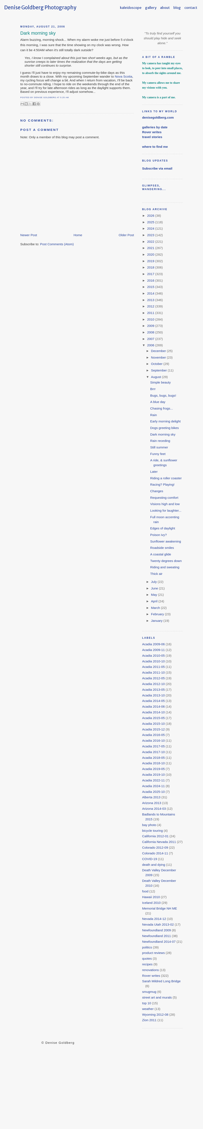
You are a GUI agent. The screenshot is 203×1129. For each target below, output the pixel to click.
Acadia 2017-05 (153, 746)
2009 (151, 325)
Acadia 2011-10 (153, 672)
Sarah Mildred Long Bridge (161, 981)
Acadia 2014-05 (153, 701)
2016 (151, 280)
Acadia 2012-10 (153, 684)
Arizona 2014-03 (154, 808)
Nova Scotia (123, 76)
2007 (151, 339)
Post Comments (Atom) (57, 244)
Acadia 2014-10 (153, 712)
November (159, 357)
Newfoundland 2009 (156, 930)
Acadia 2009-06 (153, 644)
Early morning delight (165, 421)
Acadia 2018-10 (153, 763)
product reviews (153, 953)
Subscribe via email (157, 168)
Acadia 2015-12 (153, 729)
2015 (151, 287)
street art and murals (157, 997)
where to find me (155, 146)
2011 (151, 313)
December (159, 351)
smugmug (149, 991)
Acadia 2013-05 (153, 689)
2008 (151, 332)
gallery (151, 7)
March (156, 608)
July (154, 582)
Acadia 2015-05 (153, 718)
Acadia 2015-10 (153, 723)
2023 (151, 235)
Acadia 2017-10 (153, 752)
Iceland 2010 (151, 902)
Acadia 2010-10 (153, 661)
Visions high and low (165, 504)
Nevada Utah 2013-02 (158, 924)
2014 (151, 293)
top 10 (146, 1003)
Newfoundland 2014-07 (159, 941)
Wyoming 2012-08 (155, 1014)
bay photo (149, 825)
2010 (151, 319)
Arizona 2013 (151, 803)
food (145, 891)
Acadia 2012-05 (153, 678)
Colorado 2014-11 (155, 853)
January (157, 620)
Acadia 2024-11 (153, 786)
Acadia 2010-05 (153, 655)
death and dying (153, 864)
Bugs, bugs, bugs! (163, 395)
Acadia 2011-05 (153, 667)
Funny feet (157, 454)
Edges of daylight (162, 528)
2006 (151, 345)
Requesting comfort (164, 497)
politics (147, 947)
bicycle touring (152, 830)
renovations (150, 970)
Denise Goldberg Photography (40, 7)
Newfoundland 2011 (156, 936)
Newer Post (28, 235)
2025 (151, 222)
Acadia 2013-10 (153, 695)
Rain (153, 415)
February (158, 614)
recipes (147, 964)
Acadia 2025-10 (153, 791)
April (154, 601)
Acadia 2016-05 (153, 735)
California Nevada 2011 (159, 842)
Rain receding (160, 441)
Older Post (126, 235)
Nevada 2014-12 (154, 919)
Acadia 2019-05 (153, 769)
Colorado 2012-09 (155, 847)
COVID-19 (149, 859)
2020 (151, 254)
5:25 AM (64, 97)
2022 (151, 241)
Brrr (153, 389)
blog (177, 7)
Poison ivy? (158, 535)
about (165, 7)
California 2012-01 (155, 836)
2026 (151, 215)
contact (190, 7)
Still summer (159, 447)
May (154, 594)
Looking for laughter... (165, 510)
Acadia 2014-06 (153, 706)
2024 (151, 228)
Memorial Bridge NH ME (159, 908)
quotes (147, 958)
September (159, 370)
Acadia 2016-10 (153, 740)
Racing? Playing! (162, 484)
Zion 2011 (149, 1020)
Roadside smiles (162, 547)
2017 (151, 274)
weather (148, 1009)
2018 (151, 267)
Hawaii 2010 (151, 897)
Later (154, 471)
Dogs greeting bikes (164, 428)
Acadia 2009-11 (153, 650)
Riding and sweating (164, 567)
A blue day (157, 402)
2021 (151, 248)
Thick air (156, 573)
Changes (156, 491)
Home (78, 235)
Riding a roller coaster (166, 478)
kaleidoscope (131, 7)
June (155, 588)
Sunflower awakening (165, 541)
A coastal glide (160, 554)
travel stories (152, 137)
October (157, 364)
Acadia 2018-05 (153, 757)
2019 (151, 261)
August (156, 377)
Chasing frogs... (161, 408)
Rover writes (152, 132)
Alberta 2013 (151, 797)
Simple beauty (160, 382)
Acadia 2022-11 (153, 780)
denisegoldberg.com (158, 117)
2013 (151, 300)
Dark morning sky (38, 33)
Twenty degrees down (166, 561)
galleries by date (155, 127)
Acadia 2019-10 (153, 774)
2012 (151, 306)
